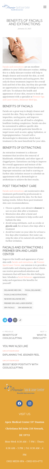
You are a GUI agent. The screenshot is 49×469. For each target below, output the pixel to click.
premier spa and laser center (18, 303)
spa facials (9, 308)
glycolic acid (11, 226)
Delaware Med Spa (28, 99)
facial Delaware (25, 277)
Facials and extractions (22, 52)
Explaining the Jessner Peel (21, 354)
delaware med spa (12, 290)
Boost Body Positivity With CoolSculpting (20, 366)
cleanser (38, 208)
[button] (44, 6)
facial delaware (33, 290)
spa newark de (25, 308)
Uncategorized (11, 351)
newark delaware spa (14, 299)
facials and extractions (22, 262)
